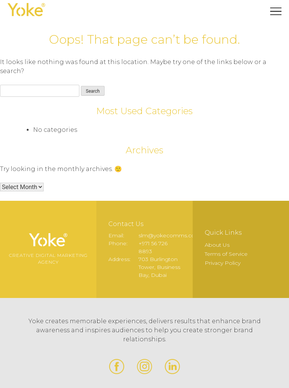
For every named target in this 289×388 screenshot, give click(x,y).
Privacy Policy (222, 263)
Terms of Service (226, 254)
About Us (217, 244)
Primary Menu (275, 11)
